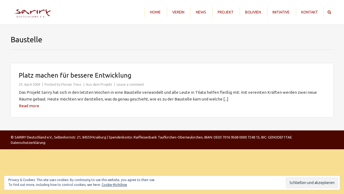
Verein (178, 12)
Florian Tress (71, 84)
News (201, 12)
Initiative (281, 12)
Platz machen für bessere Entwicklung (75, 75)
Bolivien (253, 12)
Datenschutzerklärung (28, 142)
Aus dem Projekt (99, 84)
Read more (29, 105)
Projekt (226, 12)
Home (155, 12)
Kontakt (309, 12)
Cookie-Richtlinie (114, 184)
